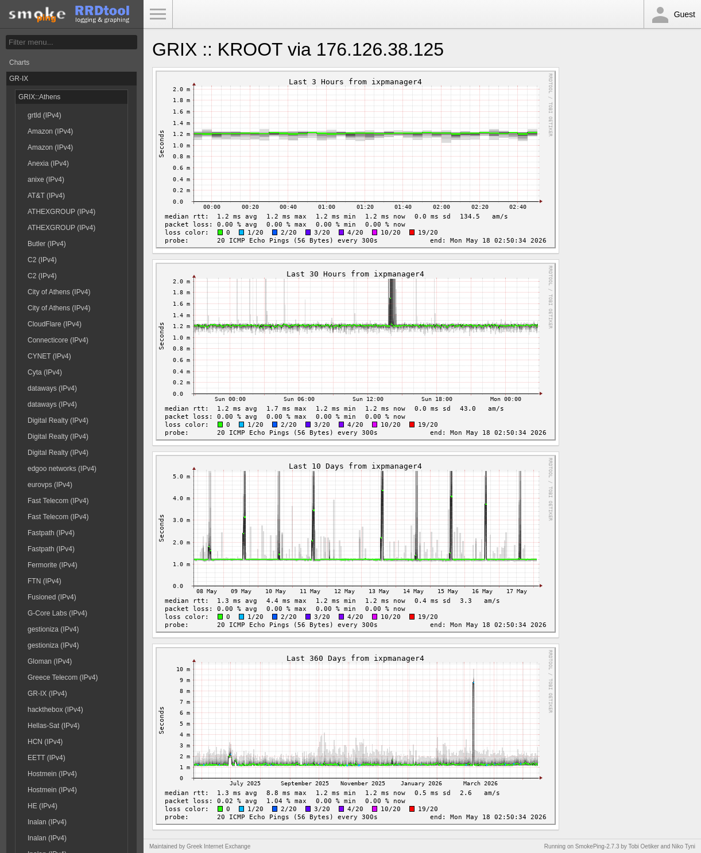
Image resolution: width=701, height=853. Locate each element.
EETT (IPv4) (46, 758)
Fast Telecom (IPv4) (58, 501)
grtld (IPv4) (44, 115)
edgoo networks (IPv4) (62, 469)
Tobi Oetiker (643, 846)
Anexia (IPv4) (48, 163)
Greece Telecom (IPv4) (63, 677)
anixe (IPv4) (46, 180)
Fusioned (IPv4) (52, 597)
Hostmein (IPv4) (52, 774)
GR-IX (18, 79)
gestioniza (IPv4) (53, 629)
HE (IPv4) (42, 806)
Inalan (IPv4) (47, 822)
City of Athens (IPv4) (59, 292)
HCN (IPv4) (45, 742)
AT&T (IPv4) (46, 196)
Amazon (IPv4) (50, 131)
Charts (19, 63)
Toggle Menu (158, 14)
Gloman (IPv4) (50, 661)
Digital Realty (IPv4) (58, 420)
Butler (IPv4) (47, 244)
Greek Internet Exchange (218, 846)
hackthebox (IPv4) (55, 710)
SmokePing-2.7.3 (597, 846)
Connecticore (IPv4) (58, 340)
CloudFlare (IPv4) (55, 324)
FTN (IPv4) (44, 581)
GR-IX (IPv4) (47, 694)
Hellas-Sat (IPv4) (54, 726)
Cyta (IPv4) (45, 372)
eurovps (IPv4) (50, 485)
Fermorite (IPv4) (53, 565)
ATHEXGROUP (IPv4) (61, 212)
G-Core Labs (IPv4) (57, 613)
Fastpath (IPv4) (51, 533)
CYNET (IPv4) (49, 356)
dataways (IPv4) (52, 388)
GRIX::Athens (39, 97)
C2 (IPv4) (42, 260)
